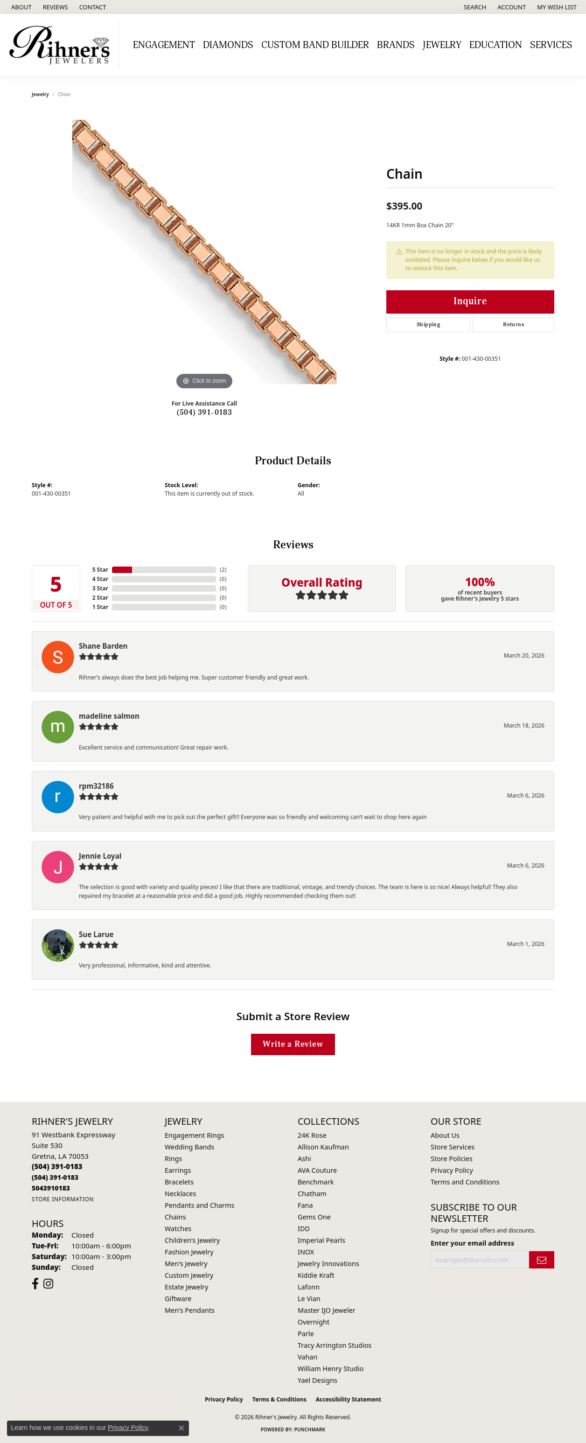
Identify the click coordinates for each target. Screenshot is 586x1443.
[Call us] (51, 1188)
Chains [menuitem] (175, 1216)
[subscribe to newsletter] (541, 1259)
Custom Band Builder (315, 45)
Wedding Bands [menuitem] (189, 1146)
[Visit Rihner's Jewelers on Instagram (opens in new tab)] (48, 1283)
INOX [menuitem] (306, 1251)
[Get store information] (63, 1199)
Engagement (164, 45)
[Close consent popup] (181, 1428)
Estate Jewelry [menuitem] (186, 1286)
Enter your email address (472, 1243)
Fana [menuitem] (305, 1205)
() (223, 570)
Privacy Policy (452, 1170)
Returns (513, 324)
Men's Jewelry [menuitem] (186, 1263)
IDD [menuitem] (304, 1228)
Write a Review (293, 1044)
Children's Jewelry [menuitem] (192, 1240)
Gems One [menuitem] (314, 1216)
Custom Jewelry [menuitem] (189, 1275)
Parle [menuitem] (306, 1333)
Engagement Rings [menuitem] (194, 1135)
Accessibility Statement (348, 1399)
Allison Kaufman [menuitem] (323, 1146)
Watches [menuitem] (178, 1228)
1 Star (100, 607)
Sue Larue (96, 934)
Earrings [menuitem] (178, 1170)
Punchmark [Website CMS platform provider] (310, 1429)
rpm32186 (96, 786)
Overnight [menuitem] (313, 1321)
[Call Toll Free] (55, 1177)
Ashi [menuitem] (304, 1158)
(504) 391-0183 (204, 412)
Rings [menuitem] (173, 1158)
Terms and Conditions (465, 1181)
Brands (396, 45)
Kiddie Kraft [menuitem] (316, 1275)
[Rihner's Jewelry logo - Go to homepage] (62, 45)
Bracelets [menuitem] (179, 1181)
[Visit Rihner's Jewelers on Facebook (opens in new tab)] (35, 1283)
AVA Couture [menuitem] (317, 1170)
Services (551, 45)
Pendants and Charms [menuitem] (199, 1205)
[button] (474, 7)
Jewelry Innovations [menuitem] (328, 1263)
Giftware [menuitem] (178, 1298)
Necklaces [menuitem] (180, 1193)
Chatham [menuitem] (312, 1193)
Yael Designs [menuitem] (317, 1380)
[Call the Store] (57, 1166)
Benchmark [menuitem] (316, 1181)
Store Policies (452, 1158)
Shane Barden (103, 646)
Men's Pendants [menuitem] (190, 1310)
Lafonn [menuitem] (309, 1286)
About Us (445, 1135)
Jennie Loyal (100, 856)
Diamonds (228, 45)
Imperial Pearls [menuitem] (321, 1240)
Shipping (428, 324)
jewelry (40, 94)
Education (495, 45)
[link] (20, 7)
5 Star (100, 570)
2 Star (100, 598)
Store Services (452, 1146)
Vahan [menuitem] (307, 1356)
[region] (204, 252)
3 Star (100, 588)
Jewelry (442, 45)
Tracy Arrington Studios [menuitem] (334, 1345)
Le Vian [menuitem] (309, 1298)
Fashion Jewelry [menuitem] (189, 1251)
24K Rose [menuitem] (312, 1135)
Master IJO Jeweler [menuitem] (327, 1310)
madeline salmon (109, 716)
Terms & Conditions (279, 1399)
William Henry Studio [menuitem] (330, 1368)
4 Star (100, 579)
